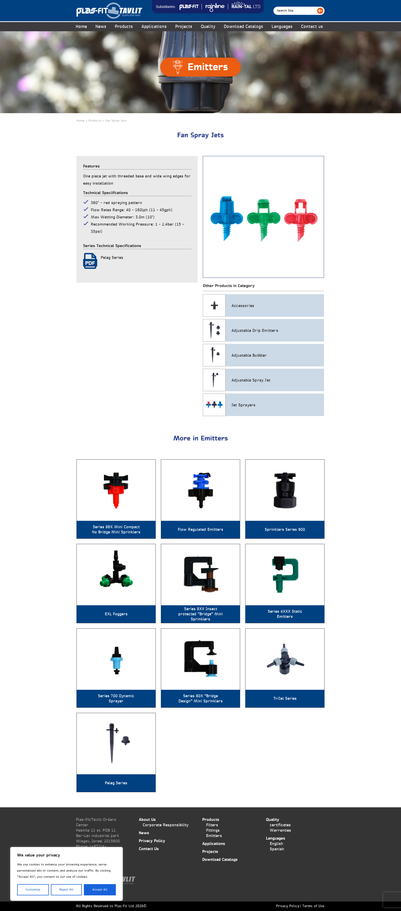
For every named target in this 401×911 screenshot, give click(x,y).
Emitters (214, 836)
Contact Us (149, 849)
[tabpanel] (263, 217)
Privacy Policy (152, 841)
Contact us (312, 27)
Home (81, 27)
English (276, 843)
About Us (147, 819)
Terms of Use (313, 906)
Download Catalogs (243, 27)
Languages (282, 27)
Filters (212, 825)
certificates (280, 825)
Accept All (99, 890)
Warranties (280, 830)
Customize (33, 890)
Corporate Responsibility (165, 825)
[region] (66, 874)
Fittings (213, 830)
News (100, 27)
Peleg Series (112, 257)
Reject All (66, 890)
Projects (183, 27)
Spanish (277, 849)
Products (124, 27)
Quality (208, 27)
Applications (154, 27)
